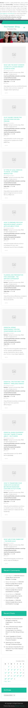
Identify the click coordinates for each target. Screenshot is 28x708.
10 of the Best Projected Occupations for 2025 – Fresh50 (13, 119)
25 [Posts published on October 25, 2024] (17, 676)
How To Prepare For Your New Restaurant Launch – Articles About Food (13, 224)
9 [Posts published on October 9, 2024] (11, 670)
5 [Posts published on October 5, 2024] (20, 667)
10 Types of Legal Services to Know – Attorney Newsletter (13, 171)
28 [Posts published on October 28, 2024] (5, 679)
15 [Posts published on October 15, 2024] (8, 673)
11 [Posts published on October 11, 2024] (17, 670)
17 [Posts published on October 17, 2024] (14, 673)
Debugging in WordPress (7, 13)
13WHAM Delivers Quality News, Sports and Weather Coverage (15, 577)
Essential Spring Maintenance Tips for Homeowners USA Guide (12, 329)
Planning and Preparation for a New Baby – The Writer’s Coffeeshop (13, 276)
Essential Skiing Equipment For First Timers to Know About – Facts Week (13, 434)
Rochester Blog (12, 26)
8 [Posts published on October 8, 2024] (8, 670)
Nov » (9, 681)
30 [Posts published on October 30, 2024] (11, 679)
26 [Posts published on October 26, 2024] (20, 676)
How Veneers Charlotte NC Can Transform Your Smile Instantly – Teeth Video (15, 648)
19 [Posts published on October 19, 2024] (20, 673)
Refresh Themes (19, 706)
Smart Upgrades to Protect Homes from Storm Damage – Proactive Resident (14, 638)
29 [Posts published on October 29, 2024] (8, 679)
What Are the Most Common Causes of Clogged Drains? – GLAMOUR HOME (14, 66)
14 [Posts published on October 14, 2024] (5, 673)
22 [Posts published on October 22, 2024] (8, 676)
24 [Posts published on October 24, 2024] (14, 676)
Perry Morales (9, 600)
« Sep (5, 681)
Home (6, 83)
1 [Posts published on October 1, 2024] (8, 667)
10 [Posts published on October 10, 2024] (14, 670)
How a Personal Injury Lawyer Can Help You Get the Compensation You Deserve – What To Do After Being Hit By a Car (15, 630)
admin (6, 93)
